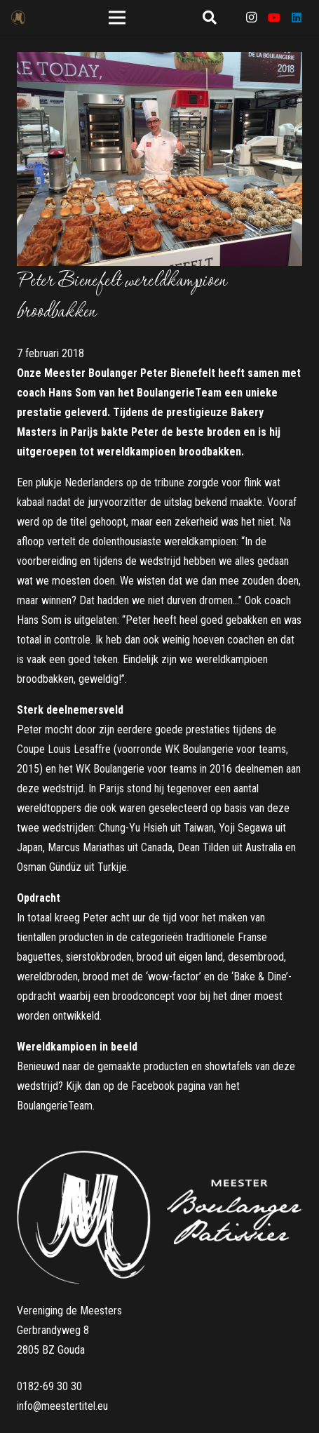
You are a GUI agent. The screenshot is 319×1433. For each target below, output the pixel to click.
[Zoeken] (209, 17)
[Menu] (117, 17)
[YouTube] (274, 17)
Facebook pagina (168, 1086)
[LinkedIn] (296, 17)
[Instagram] (251, 17)
